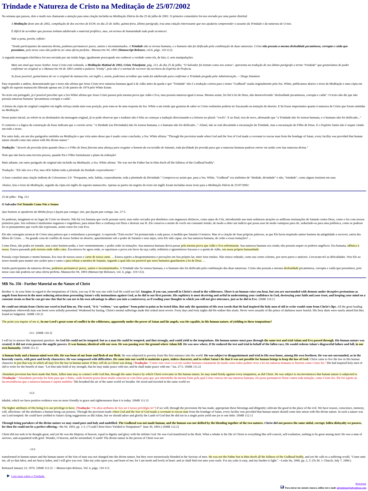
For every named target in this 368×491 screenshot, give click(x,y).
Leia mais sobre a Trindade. (28, 476)
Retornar (361, 483)
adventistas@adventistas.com (351, 488)
